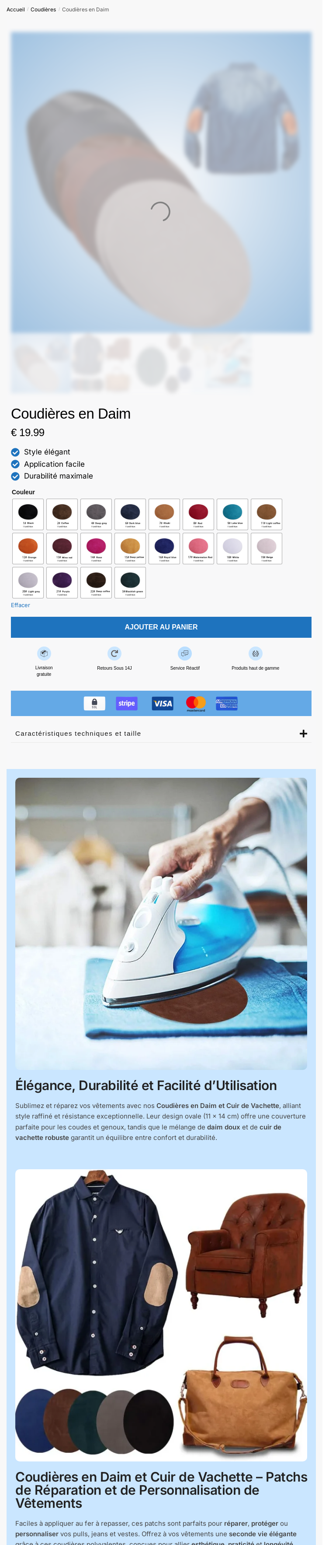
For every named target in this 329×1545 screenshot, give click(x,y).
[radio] (28, 514)
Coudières (43, 9)
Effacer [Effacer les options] (20, 604)
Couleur (23, 492)
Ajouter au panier (161, 627)
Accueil (16, 9)
